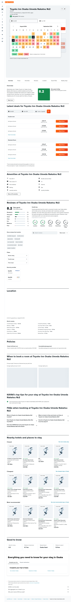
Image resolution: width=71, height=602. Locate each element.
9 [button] (13, 40)
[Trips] (2, 34)
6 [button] (26, 37)
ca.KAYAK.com (9, 599)
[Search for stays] (2, 9)
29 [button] (33, 47)
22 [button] (33, 43)
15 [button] (33, 40)
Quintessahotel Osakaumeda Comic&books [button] (45, 490)
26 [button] (23, 47)
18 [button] (19, 43)
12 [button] (23, 40)
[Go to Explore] (2, 22)
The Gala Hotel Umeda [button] (28, 460)
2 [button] (13, 37)
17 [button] (16, 43)
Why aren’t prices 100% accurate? (38, 592)
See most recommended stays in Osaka (60, 502)
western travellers (11, 248)
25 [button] (20, 47)
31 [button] (16, 50)
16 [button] (13, 43)
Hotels (15, 599)
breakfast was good (11, 236)
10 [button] (16, 40)
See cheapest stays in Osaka (62, 471)
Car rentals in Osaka (14, 570)
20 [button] (26, 43)
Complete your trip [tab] (13, 562)
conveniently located (11, 245)
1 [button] (44, 33)
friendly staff (17, 239)
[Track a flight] (2, 24)
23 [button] (13, 47)
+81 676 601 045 (14, 14)
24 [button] (16, 47)
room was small (10, 242)
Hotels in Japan (27, 599)
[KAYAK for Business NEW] (2, 30)
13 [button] (26, 40)
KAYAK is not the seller (38, 587)
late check (20, 245)
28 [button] (30, 47)
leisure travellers (19, 242)
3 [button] (16, 37)
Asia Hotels (20, 599)
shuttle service (20, 236)
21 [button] (29, 43)
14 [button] (29, 40)
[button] (2, 2)
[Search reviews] (45, 233)
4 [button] (54, 33)
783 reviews (21, 16)
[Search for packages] (2, 15)
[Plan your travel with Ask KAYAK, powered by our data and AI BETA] (2, 19)
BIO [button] (39, 458)
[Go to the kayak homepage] (9, 2)
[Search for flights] (2, 6)
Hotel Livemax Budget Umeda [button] (14, 489)
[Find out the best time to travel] (2, 27)
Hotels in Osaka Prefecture (36, 599)
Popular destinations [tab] (24, 562)
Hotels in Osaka (51, 570)
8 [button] (33, 37)
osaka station (10, 239)
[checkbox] (14, 272)
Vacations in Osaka (33, 570)
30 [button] (13, 50)
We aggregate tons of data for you (38, 589)
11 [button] (19, 40)
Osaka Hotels (45, 599)
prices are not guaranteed (34, 582)
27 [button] (26, 47)
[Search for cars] (2, 12)
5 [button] (23, 37)
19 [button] (23, 43)
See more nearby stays (64, 441)
